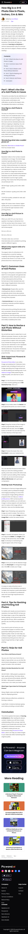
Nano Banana (5, 914)
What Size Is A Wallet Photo (15, 145)
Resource (9, 856)
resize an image (6, 372)
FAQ (19, 894)
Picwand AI (4, 911)
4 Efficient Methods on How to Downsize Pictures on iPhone (14, 831)
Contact (20, 891)
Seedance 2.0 (5, 908)
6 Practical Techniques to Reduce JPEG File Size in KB (14, 848)
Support (20, 888)
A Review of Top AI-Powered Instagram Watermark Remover (14, 796)
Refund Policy (5, 900)
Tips (12, 21)
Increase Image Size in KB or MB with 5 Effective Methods (14, 813)
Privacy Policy (5, 894)
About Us (4, 888)
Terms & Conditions (7, 897)
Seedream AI (5, 917)
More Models (5, 920)
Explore (3, 891)
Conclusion (9, 81)
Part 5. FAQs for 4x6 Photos (13, 78)
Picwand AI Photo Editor (8, 362)
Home (3, 856)
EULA (2, 903)
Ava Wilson (14, 19)
